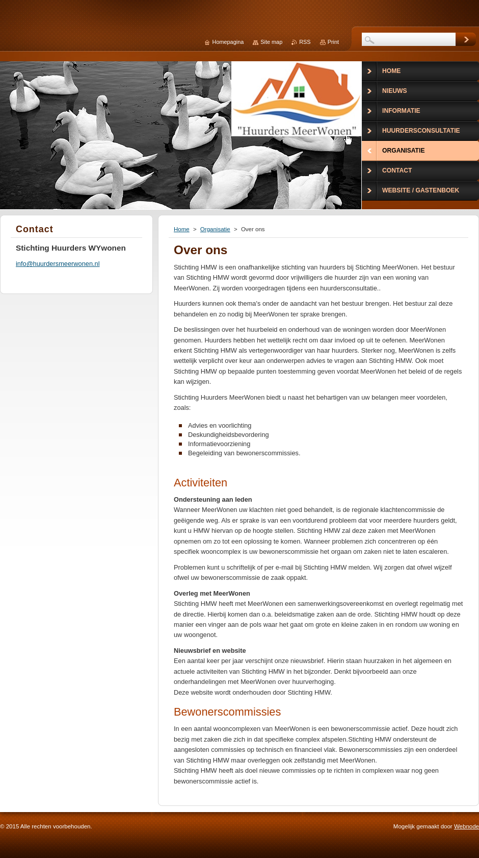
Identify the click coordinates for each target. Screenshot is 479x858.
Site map (271, 42)
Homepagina (228, 42)
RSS (304, 42)
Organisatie (215, 229)
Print (333, 42)
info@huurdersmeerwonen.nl (58, 263)
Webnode (466, 826)
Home (182, 229)
